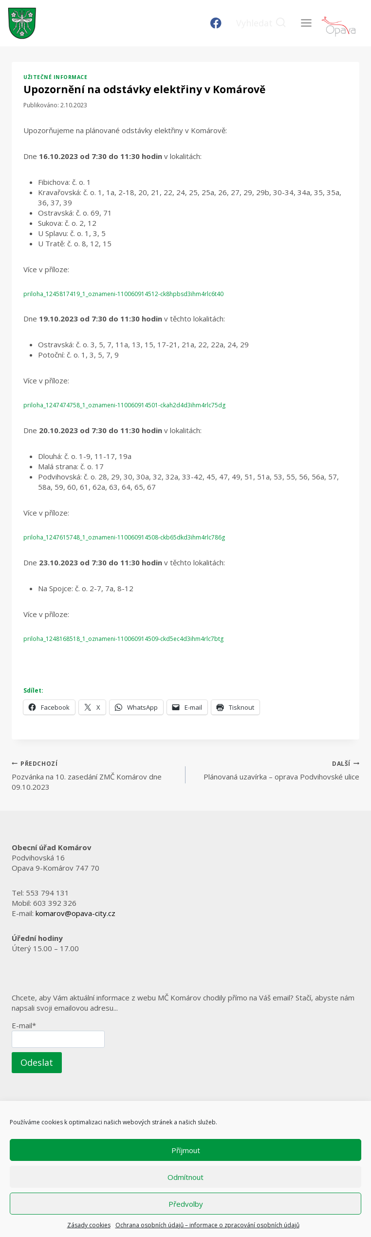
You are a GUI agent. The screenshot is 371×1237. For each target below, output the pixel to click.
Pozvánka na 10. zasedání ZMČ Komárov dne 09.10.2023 (95, 775)
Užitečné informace (55, 77)
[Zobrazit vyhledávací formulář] (261, 23)
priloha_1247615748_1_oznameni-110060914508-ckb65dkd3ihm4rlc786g (124, 537)
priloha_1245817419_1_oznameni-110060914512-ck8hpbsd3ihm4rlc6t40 (123, 294)
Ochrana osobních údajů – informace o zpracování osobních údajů (207, 1225)
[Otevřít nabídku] (306, 23)
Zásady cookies (89, 1225)
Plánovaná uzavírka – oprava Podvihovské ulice (276, 770)
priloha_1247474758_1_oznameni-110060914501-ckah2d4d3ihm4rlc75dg (124, 405)
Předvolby (185, 1204)
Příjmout (185, 1150)
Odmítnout (185, 1177)
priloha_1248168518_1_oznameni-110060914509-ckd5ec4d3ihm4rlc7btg (123, 639)
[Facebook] (216, 23)
